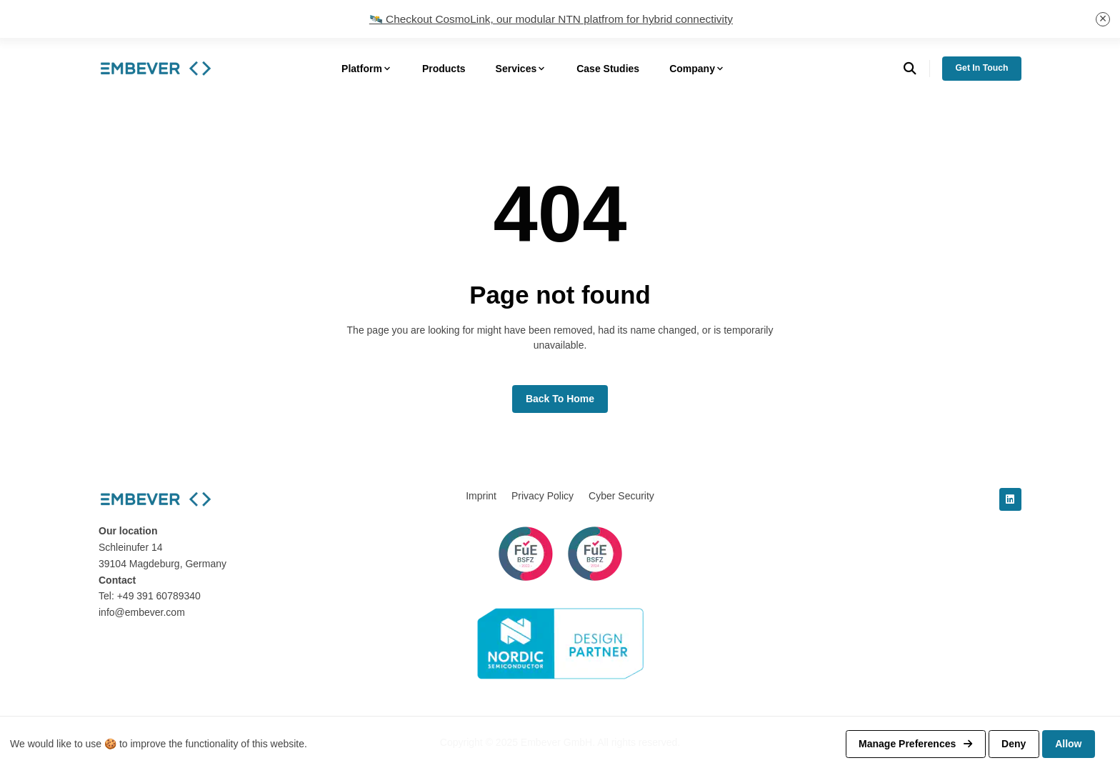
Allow (1068, 743)
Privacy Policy (542, 496)
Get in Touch (982, 68)
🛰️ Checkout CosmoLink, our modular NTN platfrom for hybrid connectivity (551, 19)
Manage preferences (915, 743)
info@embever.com (142, 612)
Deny (1013, 743)
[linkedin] (1010, 499)
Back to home (560, 398)
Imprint (481, 496)
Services (521, 68)
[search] (917, 69)
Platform (366, 68)
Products (444, 68)
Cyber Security (621, 496)
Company (697, 68)
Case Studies (607, 68)
